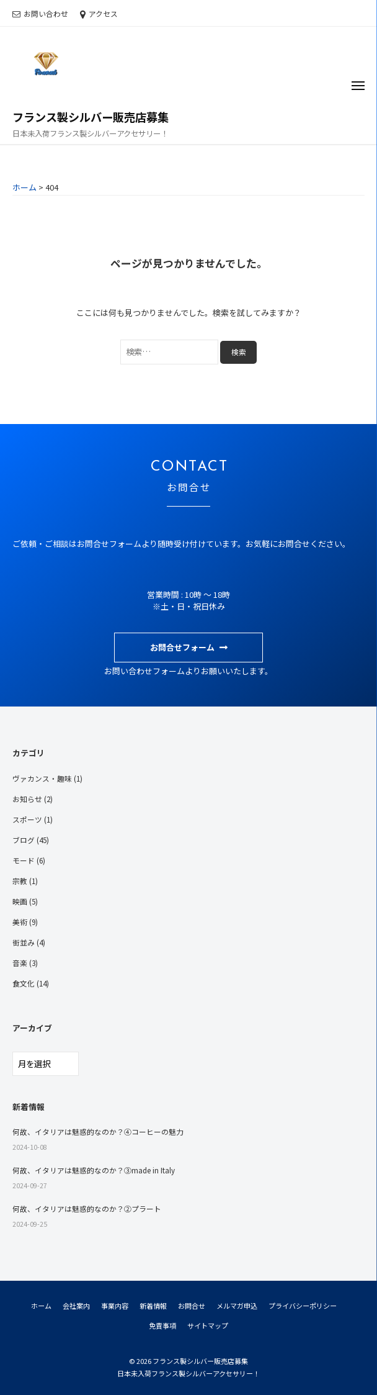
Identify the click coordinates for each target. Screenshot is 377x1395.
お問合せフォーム (182, 647)
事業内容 (114, 1306)
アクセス (103, 13)
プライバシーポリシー (302, 1306)
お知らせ (27, 798)
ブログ (23, 839)
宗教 (19, 880)
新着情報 (153, 1306)
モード (23, 860)
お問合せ (191, 1306)
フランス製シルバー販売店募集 (90, 117)
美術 (19, 921)
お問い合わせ (46, 13)
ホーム (41, 1306)
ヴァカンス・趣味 (42, 778)
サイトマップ (207, 1325)
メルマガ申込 (236, 1306)
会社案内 (76, 1306)
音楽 (19, 962)
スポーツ (27, 819)
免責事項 (162, 1325)
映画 (19, 901)
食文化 (23, 983)
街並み (23, 942)
